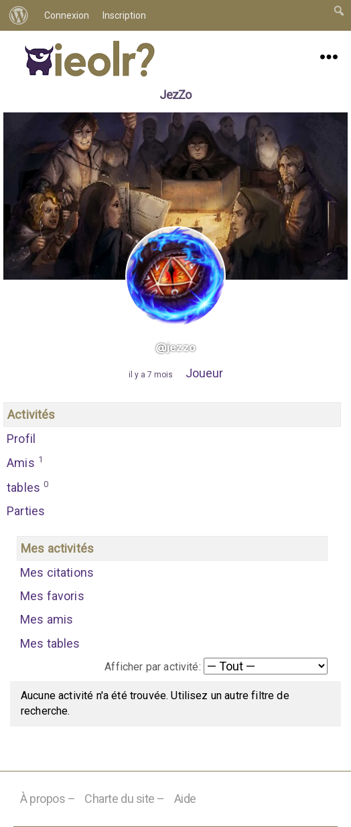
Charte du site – (124, 799)
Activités (31, 414)
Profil (21, 439)
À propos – (48, 799)
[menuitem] (18, 15)
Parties (26, 511)
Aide (185, 799)
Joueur (204, 373)
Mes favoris (52, 596)
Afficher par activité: (152, 666)
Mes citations (57, 572)
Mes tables (50, 643)
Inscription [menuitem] (124, 15)
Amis (25, 462)
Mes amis (46, 619)
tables (28, 486)
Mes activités (57, 548)
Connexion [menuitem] (66, 15)
